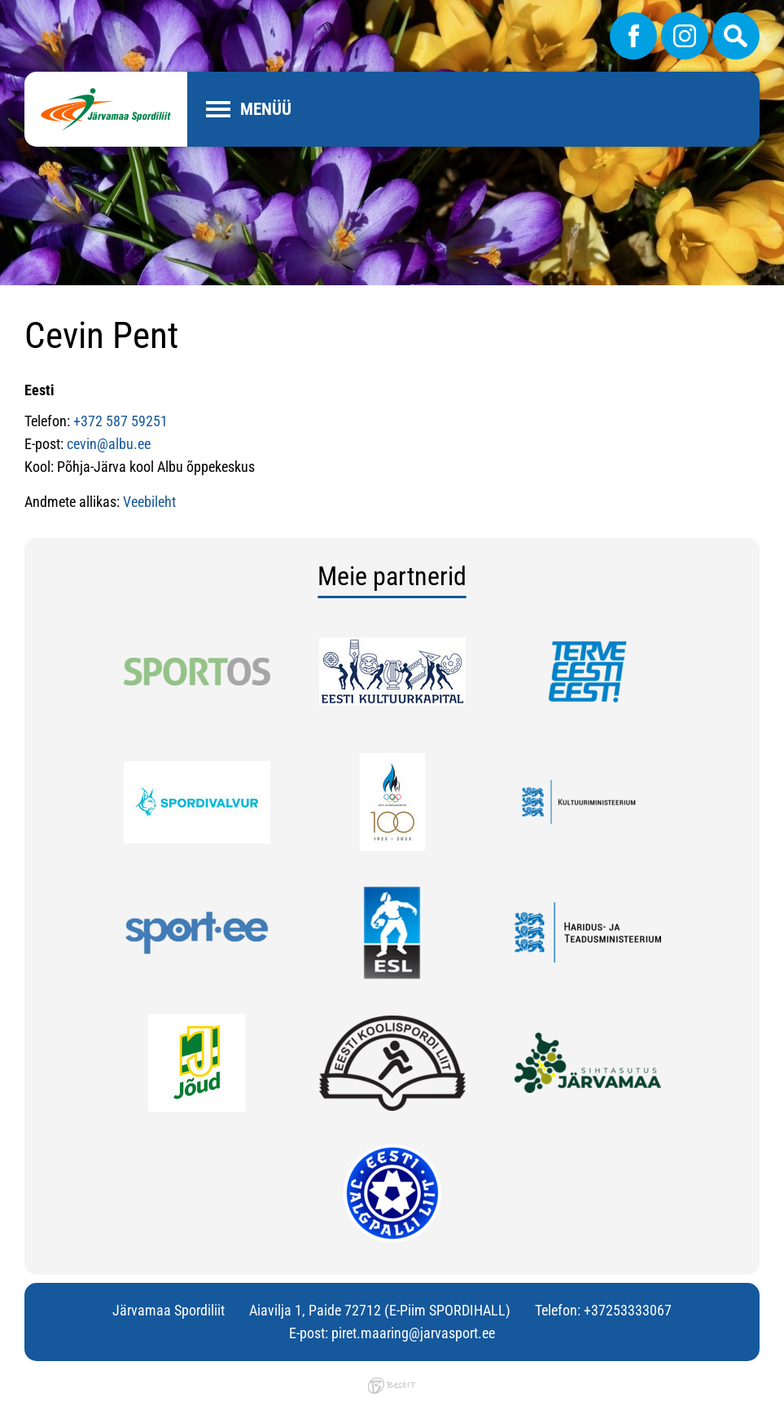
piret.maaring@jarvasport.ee (413, 1333)
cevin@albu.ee (109, 443)
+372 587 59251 (120, 421)
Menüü (265, 109)
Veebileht (149, 501)
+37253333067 (628, 1310)
